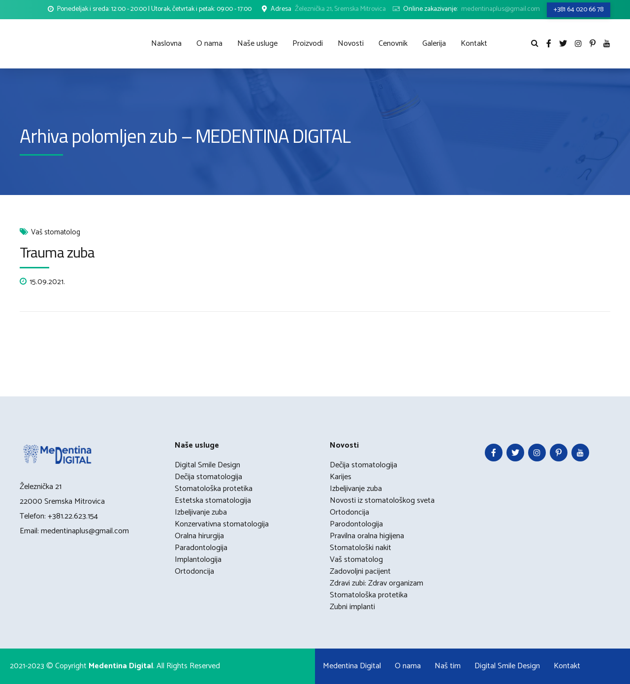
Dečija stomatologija (208, 477)
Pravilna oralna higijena (367, 536)
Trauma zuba (57, 252)
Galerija (434, 43)
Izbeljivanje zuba (201, 512)
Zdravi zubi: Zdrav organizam (376, 583)
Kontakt (474, 43)
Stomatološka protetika (213, 488)
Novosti (351, 43)
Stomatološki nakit (360, 547)
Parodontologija (356, 524)
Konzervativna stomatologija (222, 524)
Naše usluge (257, 43)
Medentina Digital (352, 666)
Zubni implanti (352, 607)
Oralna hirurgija (199, 536)
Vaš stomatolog (55, 232)
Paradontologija (201, 547)
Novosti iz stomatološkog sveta (382, 500)
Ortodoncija (194, 571)
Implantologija (198, 559)
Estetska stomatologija (213, 500)
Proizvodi (307, 43)
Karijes (340, 477)
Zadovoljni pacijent (360, 571)
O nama (209, 43)
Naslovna (166, 43)
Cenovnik (393, 43)
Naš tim (448, 666)
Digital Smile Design (207, 465)
